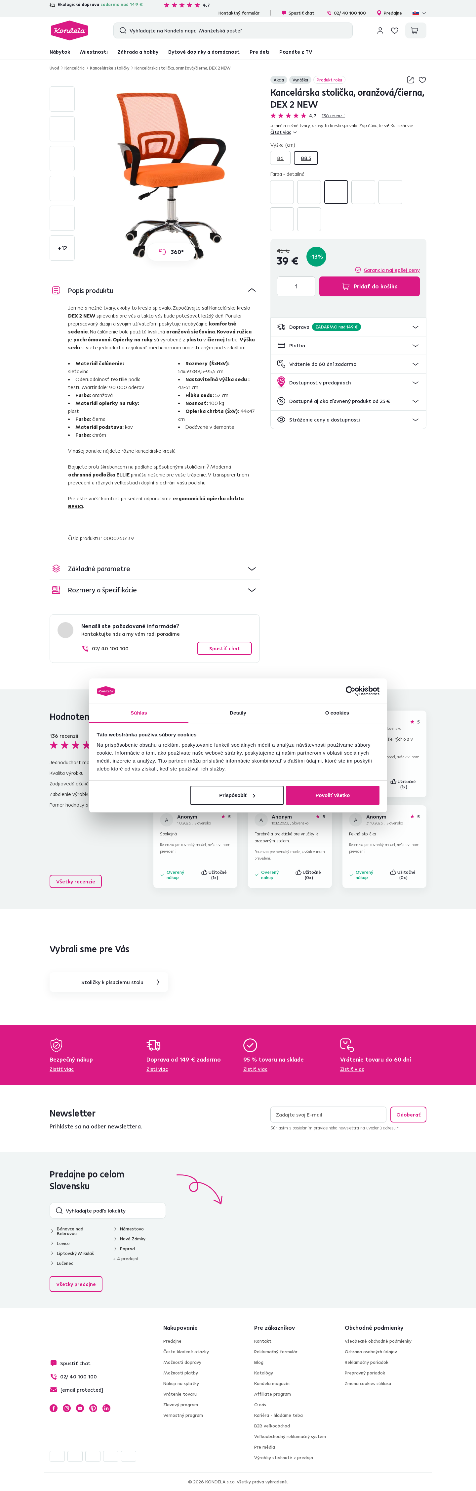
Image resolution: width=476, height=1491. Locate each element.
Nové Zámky (132, 1238)
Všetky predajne (76, 1284)
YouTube (80, 1408)
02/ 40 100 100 (346, 13)
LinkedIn (106, 1408)
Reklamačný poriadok (366, 1362)
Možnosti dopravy (182, 1362)
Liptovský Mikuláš (75, 1253)
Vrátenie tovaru (180, 1394)
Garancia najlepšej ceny (392, 270)
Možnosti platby (180, 1373)
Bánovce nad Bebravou (70, 1231)
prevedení (168, 851)
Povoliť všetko (332, 795)
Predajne (389, 13)
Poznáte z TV (295, 51)
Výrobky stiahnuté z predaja (283, 1458)
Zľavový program (180, 1405)
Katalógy (263, 1373)
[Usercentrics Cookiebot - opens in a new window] (350, 691)
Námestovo (132, 1228)
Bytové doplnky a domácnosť (204, 51)
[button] (348, 327)
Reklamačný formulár (276, 1352)
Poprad (127, 1248)
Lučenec (65, 1263)
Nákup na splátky (181, 1383)
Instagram (67, 1408)
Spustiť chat (297, 13)
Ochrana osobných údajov (371, 1352)
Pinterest (93, 1408)
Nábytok (60, 51)
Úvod (54, 68)
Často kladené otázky (186, 1352)
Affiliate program (272, 1394)
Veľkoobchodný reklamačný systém (290, 1436)
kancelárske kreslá (156, 450)
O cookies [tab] (337, 713)
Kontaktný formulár (238, 13)
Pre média (264, 1447)
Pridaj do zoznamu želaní (422, 80)
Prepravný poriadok (365, 1373)
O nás (260, 1405)
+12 (62, 248)
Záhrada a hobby (138, 51)
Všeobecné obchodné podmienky (378, 1341)
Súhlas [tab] (139, 713)
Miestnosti (94, 51)
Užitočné (403, 784)
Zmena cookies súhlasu (368, 1383)
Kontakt (262, 1341)
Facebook (54, 1408)
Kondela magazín (272, 1383)
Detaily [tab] (238, 713)
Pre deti (259, 51)
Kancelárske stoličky (109, 68)
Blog (258, 1362)
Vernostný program (183, 1415)
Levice (63, 1243)
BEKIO (75, 506)
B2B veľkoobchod (272, 1426)
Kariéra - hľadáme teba (278, 1415)
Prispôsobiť (237, 795)
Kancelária (74, 68)
